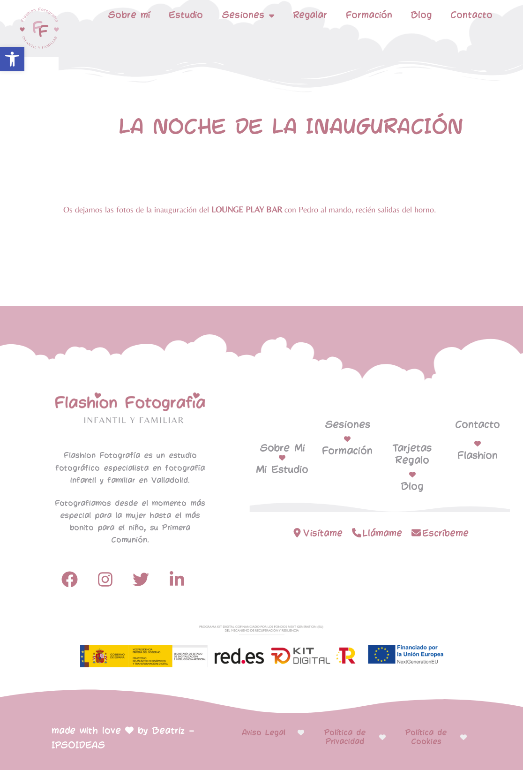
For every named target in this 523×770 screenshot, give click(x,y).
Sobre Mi (282, 448)
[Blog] (412, 474)
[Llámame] (356, 532)
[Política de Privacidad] (382, 737)
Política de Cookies (426, 737)
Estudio (186, 15)
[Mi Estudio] (282, 457)
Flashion (477, 455)
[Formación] (347, 439)
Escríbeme (445, 533)
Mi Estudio (282, 469)
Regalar (310, 15)
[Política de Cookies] (463, 737)
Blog (421, 15)
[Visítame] (297, 532)
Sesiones (248, 15)
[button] (12, 59)
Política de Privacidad (345, 737)
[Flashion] (477, 443)
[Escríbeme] (416, 532)
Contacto (471, 15)
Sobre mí (129, 15)
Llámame (382, 533)
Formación (369, 15)
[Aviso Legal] (301, 732)
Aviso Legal (263, 733)
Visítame (323, 533)
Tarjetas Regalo (412, 454)
